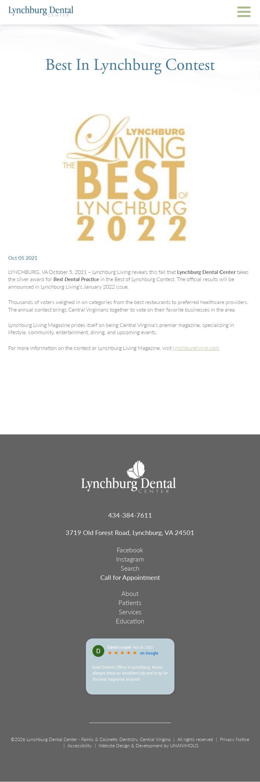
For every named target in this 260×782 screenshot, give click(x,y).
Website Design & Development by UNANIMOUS (148, 745)
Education (130, 620)
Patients (130, 602)
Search (130, 568)
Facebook (130, 549)
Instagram (130, 558)
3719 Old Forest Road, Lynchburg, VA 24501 (130, 532)
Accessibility (80, 745)
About (130, 593)
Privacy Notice (234, 739)
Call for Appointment (130, 577)
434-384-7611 (130, 515)
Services (130, 611)
